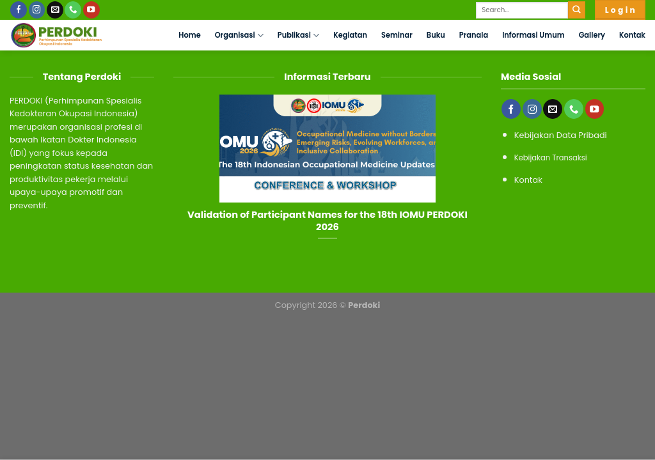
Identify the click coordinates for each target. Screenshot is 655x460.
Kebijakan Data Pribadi (560, 135)
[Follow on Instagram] (37, 10)
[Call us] (73, 10)
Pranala (473, 35)
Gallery (592, 35)
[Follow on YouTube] (91, 10)
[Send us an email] (55, 10)
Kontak (632, 35)
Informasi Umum (533, 35)
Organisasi (239, 35)
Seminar (397, 35)
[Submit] (576, 10)
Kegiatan (350, 35)
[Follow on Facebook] (18, 10)
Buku (436, 35)
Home (189, 35)
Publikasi (298, 35)
